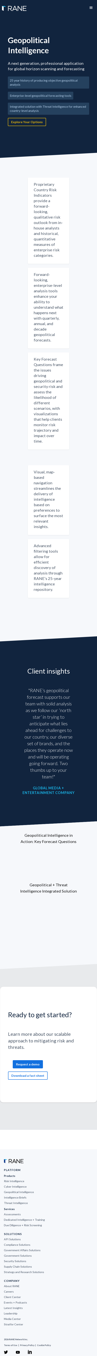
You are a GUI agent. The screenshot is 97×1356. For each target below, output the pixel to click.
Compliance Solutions (17, 1244)
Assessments (12, 1214)
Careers (9, 1291)
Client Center (12, 1297)
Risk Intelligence (14, 1181)
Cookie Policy (44, 1345)
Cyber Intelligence (15, 1186)
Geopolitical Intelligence (19, 1192)
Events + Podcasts (15, 1302)
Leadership (10, 1313)
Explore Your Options (27, 122)
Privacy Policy (27, 1345)
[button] (91, 8)
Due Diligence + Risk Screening (23, 1225)
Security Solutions (15, 1261)
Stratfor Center (13, 1324)
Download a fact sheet (27, 1075)
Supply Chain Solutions (18, 1266)
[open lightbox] (48, 134)
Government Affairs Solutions (22, 1250)
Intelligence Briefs (15, 1197)
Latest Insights (13, 1308)
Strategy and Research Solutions (24, 1272)
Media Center (12, 1318)
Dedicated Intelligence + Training (24, 1219)
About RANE (12, 1286)
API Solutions (12, 1239)
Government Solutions (18, 1255)
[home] (13, 6)
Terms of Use (10, 1345)
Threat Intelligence (16, 1203)
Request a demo (28, 1064)
